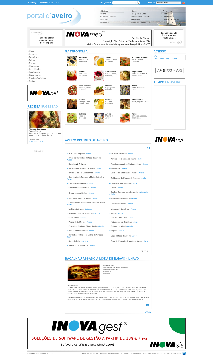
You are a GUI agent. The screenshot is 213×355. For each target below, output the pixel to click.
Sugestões (125, 353)
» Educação (135, 19)
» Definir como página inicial (165, 59)
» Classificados (34, 69)
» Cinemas (32, 54)
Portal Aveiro (39, 151)
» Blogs (103, 14)
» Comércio (104, 22)
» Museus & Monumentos (141, 22)
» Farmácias (32, 57)
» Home (30, 51)
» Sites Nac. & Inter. (169, 22)
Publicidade (136, 353)
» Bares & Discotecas (170, 19)
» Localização (33, 72)
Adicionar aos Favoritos (109, 353)
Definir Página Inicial (89, 353)
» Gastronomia (34, 75)
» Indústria (104, 19)
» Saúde (134, 11)
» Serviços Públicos (108, 17)
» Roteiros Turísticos (36, 78)
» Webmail (158, 56)
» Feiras (31, 60)
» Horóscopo (33, 66)
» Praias (31, 81)
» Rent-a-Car (166, 14)
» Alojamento (166, 11)
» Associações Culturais (140, 17)
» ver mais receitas (36, 141)
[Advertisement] (108, 132)
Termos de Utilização (172, 353)
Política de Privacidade (152, 353)
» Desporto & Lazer (138, 14)
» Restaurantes (167, 17)
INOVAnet (44, 353)
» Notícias (104, 11)
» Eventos (31, 63)
